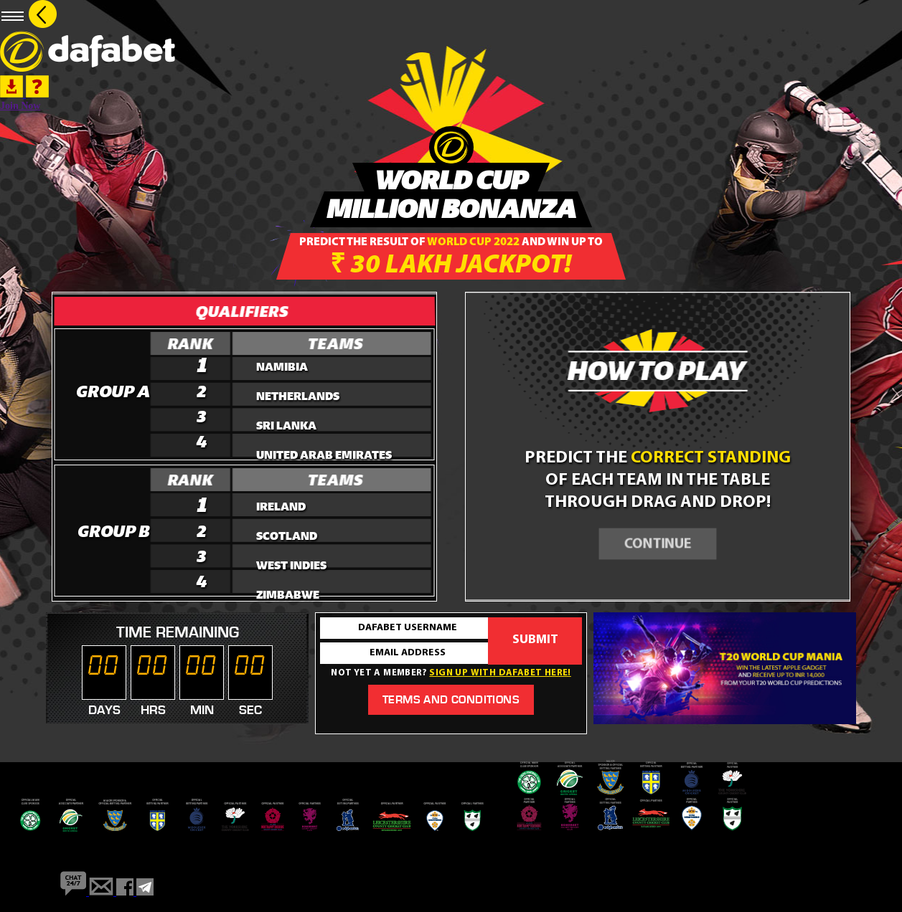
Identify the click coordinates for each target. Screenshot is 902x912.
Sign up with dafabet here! (499, 673)
